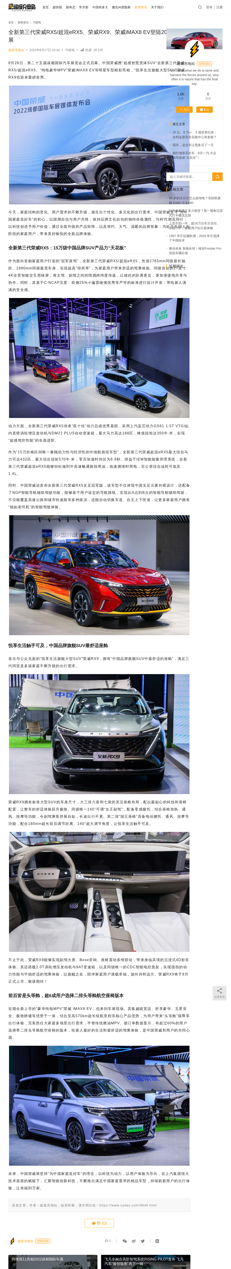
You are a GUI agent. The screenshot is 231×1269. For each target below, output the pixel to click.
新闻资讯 (147, 7)
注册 (219, 7)
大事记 (165, 1248)
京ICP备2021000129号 (104, 1255)
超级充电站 (16, 50)
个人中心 (59, 1248)
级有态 (77, 7)
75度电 (70, 50)
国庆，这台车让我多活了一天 (193, 145)
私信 (204, 109)
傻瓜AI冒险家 (128, 7)
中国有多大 (107, 7)
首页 (52, 7)
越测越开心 (184, 1248)
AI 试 (75, 1248)
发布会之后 (93, 1248)
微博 (201, 1248)
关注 (184, 109)
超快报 (64, 7)
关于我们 (164, 7)
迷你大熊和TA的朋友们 (166, 1255)
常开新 (91, 7)
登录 (209, 7)
